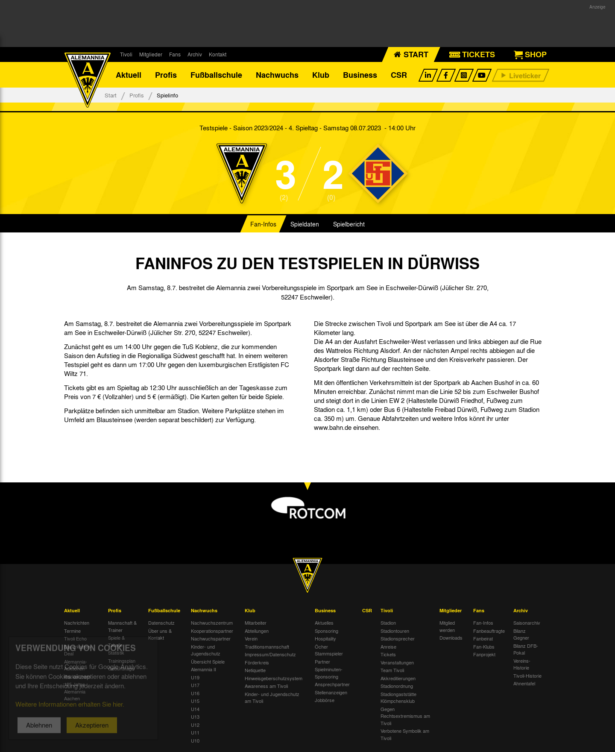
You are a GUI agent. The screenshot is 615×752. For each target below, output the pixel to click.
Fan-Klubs (484, 646)
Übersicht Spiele (208, 661)
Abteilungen (257, 630)
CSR (399, 74)
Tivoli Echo (75, 638)
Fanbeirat (483, 638)
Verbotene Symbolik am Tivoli (405, 734)
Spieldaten (304, 224)
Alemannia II (203, 669)
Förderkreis (257, 662)
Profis (166, 74)
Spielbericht (349, 224)
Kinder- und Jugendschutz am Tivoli (272, 697)
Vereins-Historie (521, 664)
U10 (195, 740)
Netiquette (255, 670)
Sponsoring (326, 630)
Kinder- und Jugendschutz (205, 650)
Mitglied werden (447, 626)
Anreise (388, 646)
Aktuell (128, 74)
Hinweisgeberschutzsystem (273, 678)
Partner (322, 661)
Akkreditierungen (398, 678)
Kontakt (217, 54)
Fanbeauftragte (489, 630)
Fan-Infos (263, 224)
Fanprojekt (484, 654)
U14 (195, 708)
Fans (175, 54)
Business (360, 74)
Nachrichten (76, 622)
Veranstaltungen (397, 662)
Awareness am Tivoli (266, 685)
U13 (195, 716)
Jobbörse (324, 699)
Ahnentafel (524, 683)
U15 (195, 700)
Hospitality (325, 638)
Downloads (451, 637)
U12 (195, 724)
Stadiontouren (395, 630)
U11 (195, 732)
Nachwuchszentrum (212, 622)
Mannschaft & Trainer (122, 626)
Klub (320, 74)
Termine (72, 630)
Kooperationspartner (212, 630)
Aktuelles (324, 622)
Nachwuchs (277, 74)
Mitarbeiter (255, 622)
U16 (195, 693)
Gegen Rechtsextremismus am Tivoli (405, 715)
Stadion (388, 622)
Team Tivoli (392, 670)
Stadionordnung (397, 685)
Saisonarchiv (526, 622)
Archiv (194, 54)
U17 (195, 685)
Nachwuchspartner (211, 638)
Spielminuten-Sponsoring (329, 673)
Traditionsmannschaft (267, 646)
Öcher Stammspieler (329, 650)
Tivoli (126, 54)
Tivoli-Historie (527, 675)
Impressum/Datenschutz (270, 654)
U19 (195, 677)
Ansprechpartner (332, 684)
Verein (251, 638)
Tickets (388, 654)
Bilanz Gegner (521, 634)
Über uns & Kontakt (160, 634)
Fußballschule (216, 74)
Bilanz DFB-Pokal (525, 649)
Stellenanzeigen (331, 692)
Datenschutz (161, 622)
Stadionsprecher (398, 638)
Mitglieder (150, 54)
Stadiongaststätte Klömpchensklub (398, 697)
